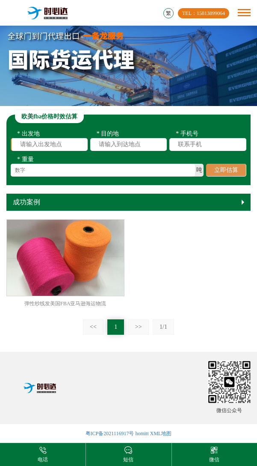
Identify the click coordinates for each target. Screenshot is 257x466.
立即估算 (226, 171)
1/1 (163, 327)
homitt (141, 434)
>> (138, 327)
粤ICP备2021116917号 (110, 434)
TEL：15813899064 (203, 13)
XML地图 (161, 434)
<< (93, 327)
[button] (128, 100)
